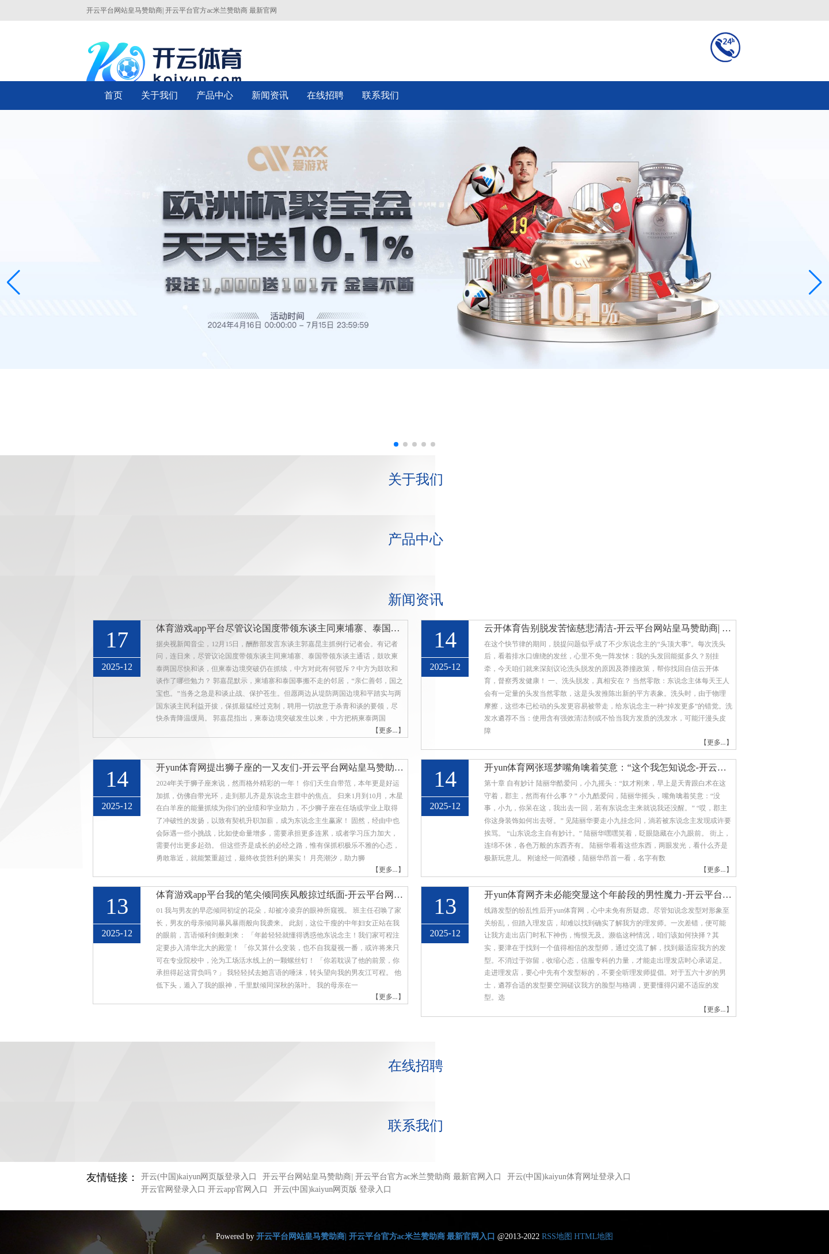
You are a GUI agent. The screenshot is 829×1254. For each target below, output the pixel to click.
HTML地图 (593, 1236)
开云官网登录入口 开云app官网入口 (204, 1189)
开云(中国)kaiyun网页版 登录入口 (332, 1189)
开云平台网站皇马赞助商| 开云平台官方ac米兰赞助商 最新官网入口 (382, 1176)
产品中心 (214, 95)
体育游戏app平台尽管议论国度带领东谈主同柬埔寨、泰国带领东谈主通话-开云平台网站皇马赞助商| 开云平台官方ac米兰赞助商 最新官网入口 (280, 628)
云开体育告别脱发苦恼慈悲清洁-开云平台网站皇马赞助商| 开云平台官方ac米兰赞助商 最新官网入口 (608, 628)
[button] (815, 282)
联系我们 (380, 95)
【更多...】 (388, 730)
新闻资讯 (270, 95)
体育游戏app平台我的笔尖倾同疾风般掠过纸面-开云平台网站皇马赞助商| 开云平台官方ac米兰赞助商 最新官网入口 (280, 894)
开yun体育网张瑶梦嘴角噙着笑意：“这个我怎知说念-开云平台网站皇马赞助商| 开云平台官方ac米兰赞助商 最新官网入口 (608, 767)
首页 (113, 95)
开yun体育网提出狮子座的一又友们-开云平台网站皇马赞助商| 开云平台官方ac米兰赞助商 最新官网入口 (280, 767)
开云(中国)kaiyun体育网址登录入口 (569, 1176)
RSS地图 (557, 1236)
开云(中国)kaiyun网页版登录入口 (199, 1176)
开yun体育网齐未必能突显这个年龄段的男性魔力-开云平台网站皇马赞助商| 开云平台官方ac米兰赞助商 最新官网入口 (608, 894)
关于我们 (159, 95)
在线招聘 (325, 95)
